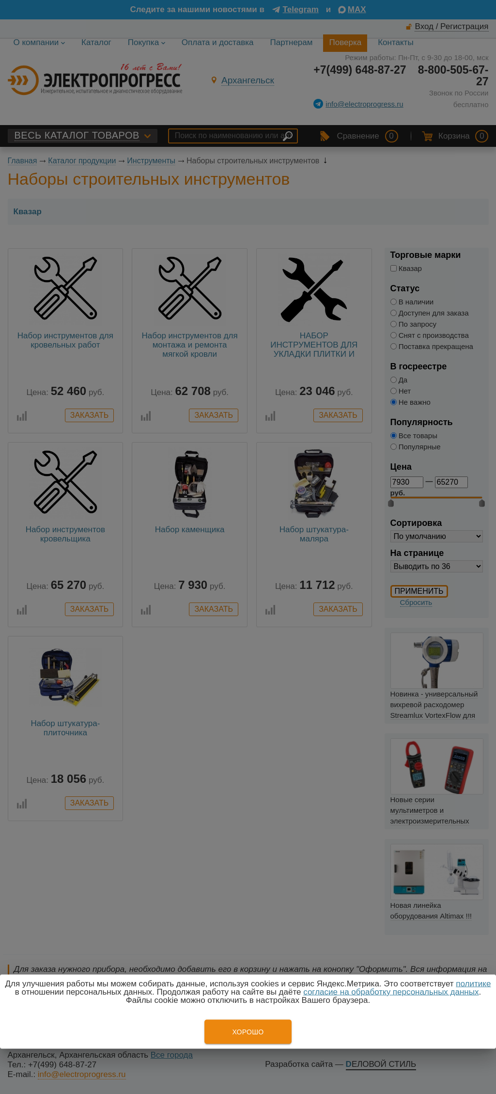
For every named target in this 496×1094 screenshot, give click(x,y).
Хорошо (248, 1032)
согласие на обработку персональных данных (391, 992)
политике (473, 983)
